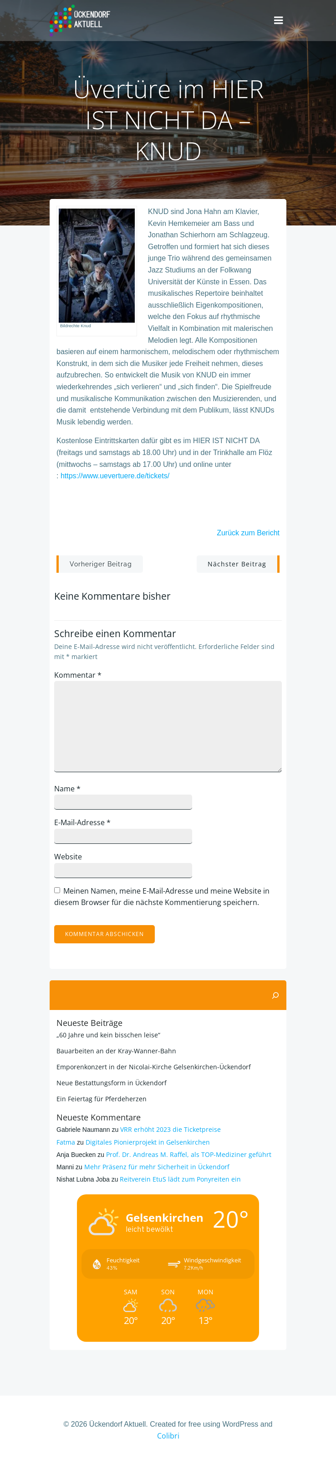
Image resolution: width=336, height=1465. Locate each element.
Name (67, 789)
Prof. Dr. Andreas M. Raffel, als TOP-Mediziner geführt (188, 1154)
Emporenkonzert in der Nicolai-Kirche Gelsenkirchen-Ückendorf (153, 1066)
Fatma (65, 1142)
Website (68, 857)
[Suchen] (275, 995)
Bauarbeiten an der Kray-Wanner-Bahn (116, 1050)
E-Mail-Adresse (82, 822)
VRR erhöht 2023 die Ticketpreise (170, 1129)
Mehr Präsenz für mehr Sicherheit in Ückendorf (156, 1166)
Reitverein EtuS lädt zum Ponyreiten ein (180, 1179)
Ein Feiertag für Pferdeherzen (101, 1098)
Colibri (168, 1436)
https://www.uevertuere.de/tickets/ (115, 476)
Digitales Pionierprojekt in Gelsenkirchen (148, 1142)
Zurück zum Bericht (248, 533)
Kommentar (78, 675)
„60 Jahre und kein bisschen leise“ (108, 1035)
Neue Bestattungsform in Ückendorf (111, 1082)
